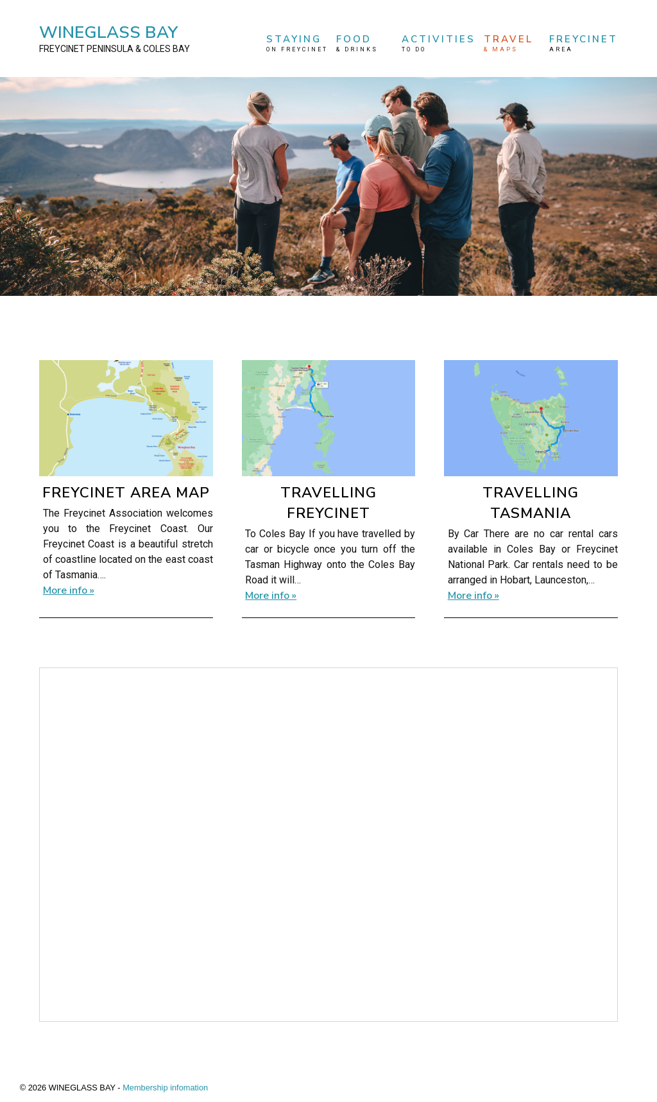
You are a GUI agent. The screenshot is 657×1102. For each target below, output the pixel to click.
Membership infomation (165, 1087)
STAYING (297, 43)
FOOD (364, 43)
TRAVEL (512, 43)
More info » (68, 590)
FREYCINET (583, 43)
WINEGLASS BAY (114, 38)
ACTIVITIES (438, 43)
